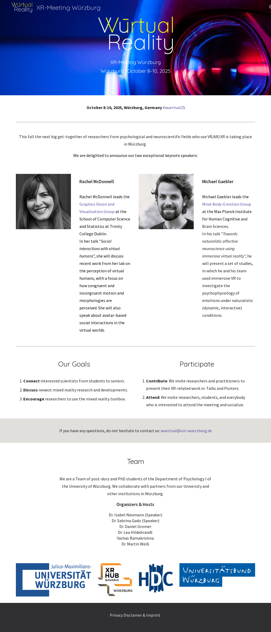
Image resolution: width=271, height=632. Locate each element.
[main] (135, 66)
